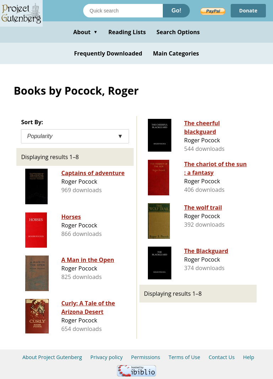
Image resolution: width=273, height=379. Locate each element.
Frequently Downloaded (108, 53)
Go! (176, 10)
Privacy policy (106, 357)
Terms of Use (184, 357)
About (85, 32)
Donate (248, 10)
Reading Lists (127, 32)
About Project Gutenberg (52, 357)
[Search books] (123, 10)
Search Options (178, 32)
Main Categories (176, 53)
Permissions (145, 357)
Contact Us (222, 357)
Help (248, 357)
